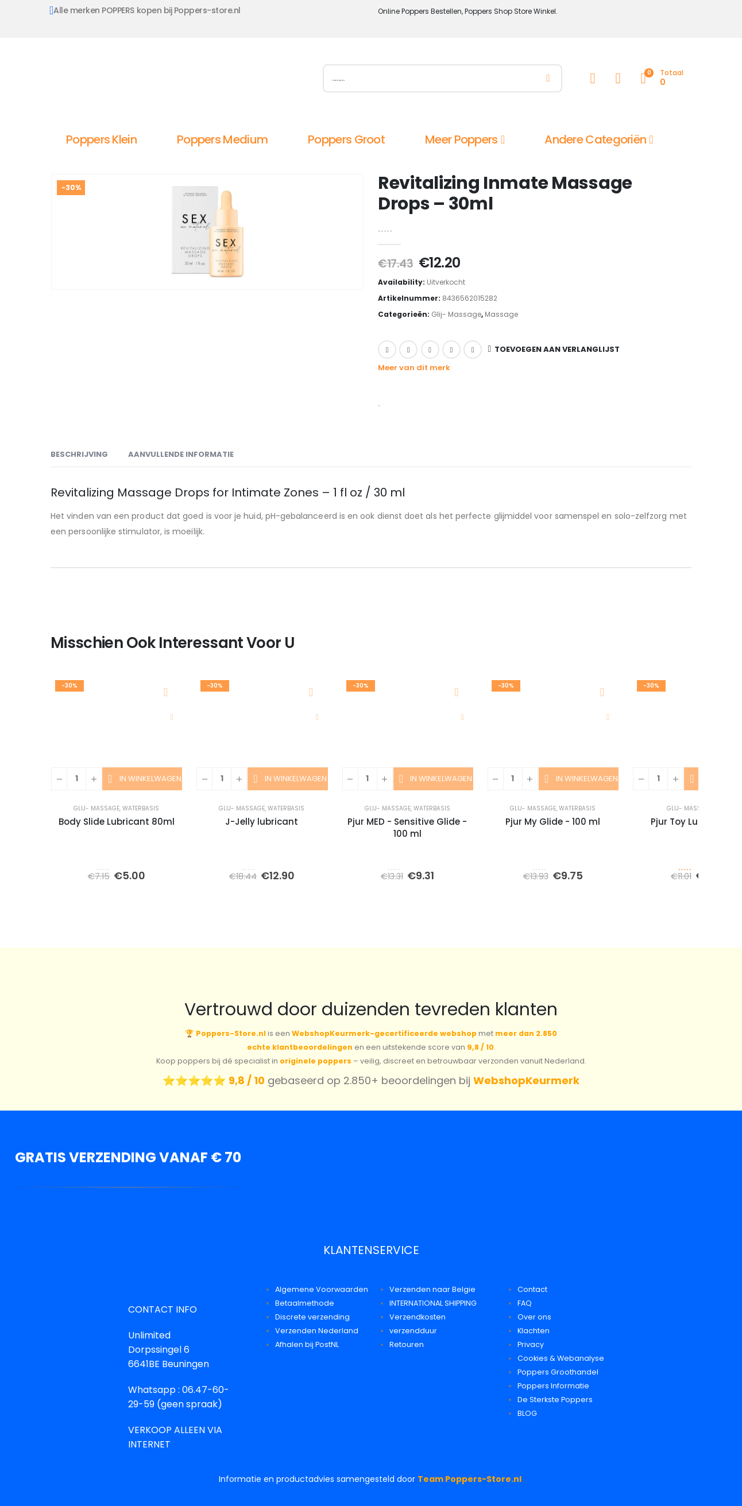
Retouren (406, 1344)
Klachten (533, 1331)
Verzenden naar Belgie (432, 1289)
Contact (532, 1289)
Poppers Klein (101, 139)
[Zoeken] (548, 78)
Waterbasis (140, 808)
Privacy (530, 1344)
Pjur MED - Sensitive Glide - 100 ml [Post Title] (407, 828)
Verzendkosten (417, 1317)
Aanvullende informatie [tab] (181, 454)
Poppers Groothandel (557, 1372)
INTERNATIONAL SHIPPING (433, 1303)
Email (472, 349)
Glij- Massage (456, 314)
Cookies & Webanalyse (560, 1358)
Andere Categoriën (595, 139)
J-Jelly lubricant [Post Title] (261, 822)
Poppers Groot (346, 139)
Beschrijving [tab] (79, 454)
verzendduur (413, 1331)
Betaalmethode (304, 1303)
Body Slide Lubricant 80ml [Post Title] (117, 822)
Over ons (534, 1317)
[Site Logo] (180, 81)
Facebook (387, 349)
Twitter (408, 349)
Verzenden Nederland (316, 1331)
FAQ (524, 1303)
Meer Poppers (461, 139)
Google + (451, 349)
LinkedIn (430, 349)
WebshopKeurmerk (526, 1080)
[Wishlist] (618, 78)
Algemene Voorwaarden (321, 1289)
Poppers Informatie (553, 1386)
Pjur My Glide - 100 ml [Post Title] (552, 822)
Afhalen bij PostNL (307, 1344)
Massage (501, 314)
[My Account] (592, 78)
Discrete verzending (312, 1317)
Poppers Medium (222, 139)
